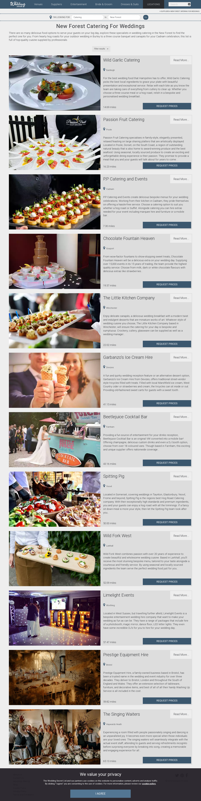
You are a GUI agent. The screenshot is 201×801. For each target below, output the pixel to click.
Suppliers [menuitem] (56, 4)
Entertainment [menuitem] (79, 4)
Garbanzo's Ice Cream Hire (128, 357)
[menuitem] (20, 4)
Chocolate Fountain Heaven (129, 238)
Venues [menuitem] (38, 4)
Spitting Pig (113, 476)
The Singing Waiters (121, 714)
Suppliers (165, 11)
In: (106, 17)
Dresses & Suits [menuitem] (130, 4)
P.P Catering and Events (125, 179)
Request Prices (167, 106)
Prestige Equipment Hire (125, 654)
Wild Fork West (117, 535)
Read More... (181, 60)
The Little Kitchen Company (129, 297)
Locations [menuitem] (153, 4)
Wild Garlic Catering (121, 60)
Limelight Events (118, 595)
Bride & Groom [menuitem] (103, 4)
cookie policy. (149, 783)
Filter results (99, 49)
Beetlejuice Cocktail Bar (125, 416)
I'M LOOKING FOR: (61, 17)
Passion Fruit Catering (123, 119)
